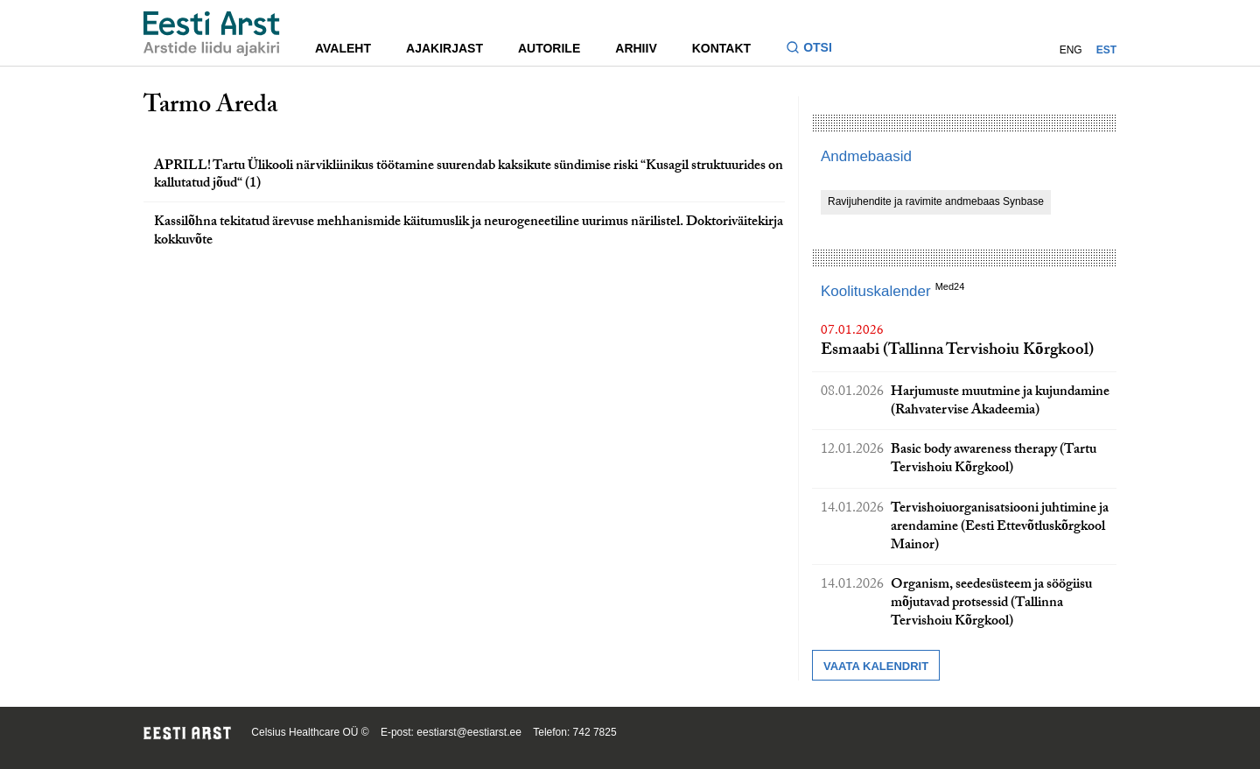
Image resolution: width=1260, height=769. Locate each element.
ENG (1071, 50)
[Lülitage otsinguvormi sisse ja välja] (816, 49)
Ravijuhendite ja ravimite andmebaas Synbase (936, 201)
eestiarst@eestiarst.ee (469, 732)
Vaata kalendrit (875, 666)
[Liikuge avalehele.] (212, 34)
